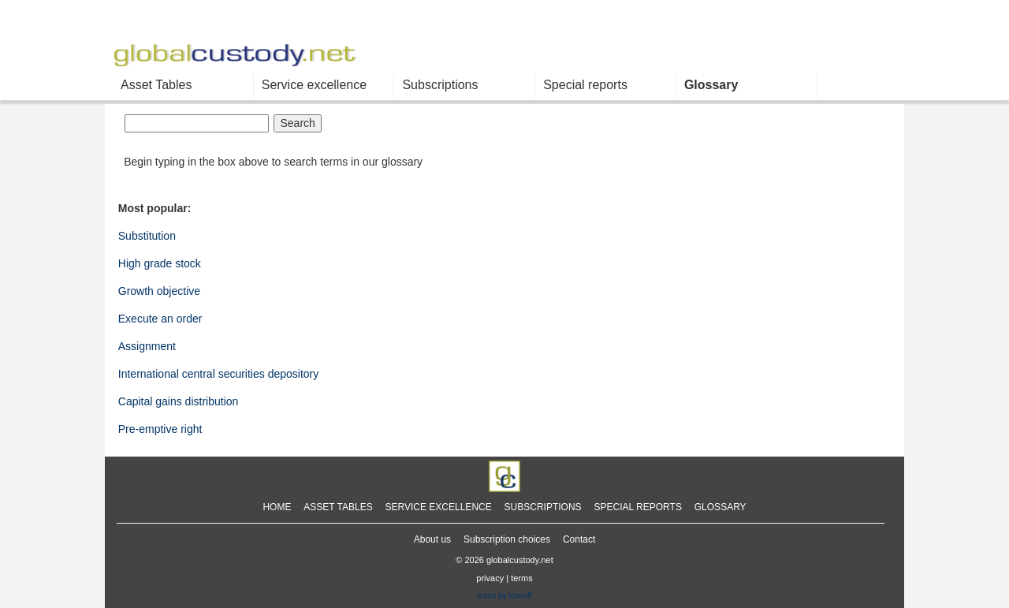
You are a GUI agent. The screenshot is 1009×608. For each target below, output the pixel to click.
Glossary (711, 84)
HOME (276, 507)
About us (432, 539)
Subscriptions (440, 84)
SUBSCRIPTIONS (543, 507)
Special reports (585, 84)
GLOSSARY (720, 507)
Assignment (147, 346)
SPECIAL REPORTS (638, 507)
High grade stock (159, 263)
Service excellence (314, 84)
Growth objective (159, 291)
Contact (579, 539)
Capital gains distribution (178, 401)
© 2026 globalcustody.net (504, 560)
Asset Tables (156, 84)
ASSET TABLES (337, 507)
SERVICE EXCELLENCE (438, 507)
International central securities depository (218, 373)
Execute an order (160, 318)
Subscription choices (507, 539)
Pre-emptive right (160, 429)
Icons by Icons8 (504, 595)
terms (522, 578)
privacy (490, 578)
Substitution (147, 235)
